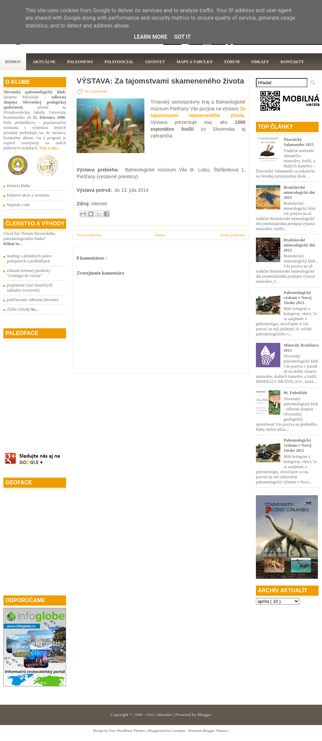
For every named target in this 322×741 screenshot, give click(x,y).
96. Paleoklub (295, 392)
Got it (182, 37)
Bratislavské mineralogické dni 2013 (299, 192)
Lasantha (179, 730)
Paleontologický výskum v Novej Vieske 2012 (297, 445)
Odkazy (260, 61)
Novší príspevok (89, 235)
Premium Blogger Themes (208, 730)
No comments (95, 91)
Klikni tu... (12, 243)
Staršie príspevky (232, 235)
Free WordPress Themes (127, 730)
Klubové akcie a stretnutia (28, 195)
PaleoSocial (119, 61)
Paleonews (80, 61)
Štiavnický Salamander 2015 (299, 142)
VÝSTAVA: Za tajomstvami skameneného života (160, 81)
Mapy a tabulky (195, 61)
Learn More (150, 37)
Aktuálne (44, 61)
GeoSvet (155, 61)
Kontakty (292, 61)
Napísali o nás (18, 204)
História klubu (18, 185)
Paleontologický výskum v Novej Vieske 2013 (297, 297)
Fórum (232, 61)
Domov (13, 61)
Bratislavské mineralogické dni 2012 (299, 245)
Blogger (204, 714)
